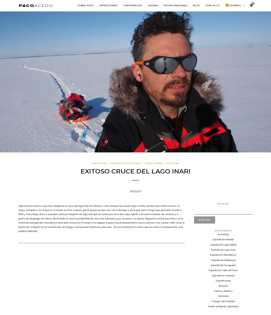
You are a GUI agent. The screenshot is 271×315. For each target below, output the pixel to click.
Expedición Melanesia (223, 260)
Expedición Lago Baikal (223, 245)
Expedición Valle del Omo (223, 270)
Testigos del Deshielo (223, 301)
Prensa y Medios (223, 291)
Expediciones (154, 163)
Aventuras (99, 163)
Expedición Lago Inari (126, 163)
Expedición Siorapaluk (223, 265)
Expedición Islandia (223, 239)
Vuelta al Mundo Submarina (223, 306)
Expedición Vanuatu (223, 276)
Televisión (223, 296)
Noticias (173, 163)
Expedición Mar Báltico (223, 255)
